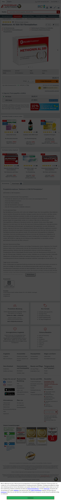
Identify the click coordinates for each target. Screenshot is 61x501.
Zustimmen (4, 492)
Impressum (47, 488)
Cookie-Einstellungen (35, 490)
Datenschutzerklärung (33, 488)
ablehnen (16, 490)
